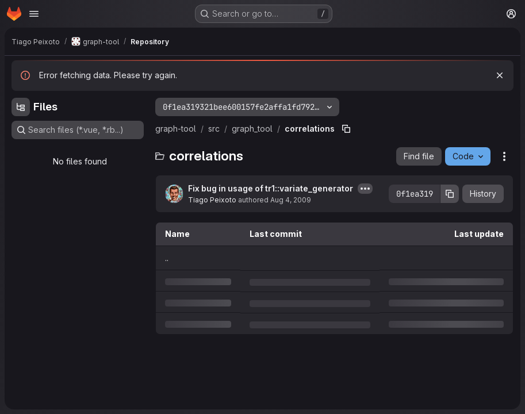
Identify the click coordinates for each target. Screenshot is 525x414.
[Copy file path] (346, 129)
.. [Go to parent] (166, 258)
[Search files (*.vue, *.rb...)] (78, 130)
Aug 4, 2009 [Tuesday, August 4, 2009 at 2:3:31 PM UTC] (290, 199)
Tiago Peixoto (212, 199)
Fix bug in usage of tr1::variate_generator (270, 188)
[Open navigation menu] (34, 14)
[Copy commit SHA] (449, 194)
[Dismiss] (500, 75)
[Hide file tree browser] (21, 107)
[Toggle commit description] (365, 188)
